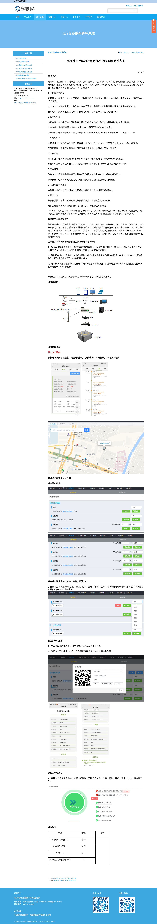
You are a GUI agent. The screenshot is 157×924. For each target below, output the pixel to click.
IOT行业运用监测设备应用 (24, 68)
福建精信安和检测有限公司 (40, 915)
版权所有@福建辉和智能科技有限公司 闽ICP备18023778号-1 (34, 921)
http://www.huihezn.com (26, 98)
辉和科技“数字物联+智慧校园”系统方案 (64, 878)
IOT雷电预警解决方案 (22, 61)
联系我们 (101, 17)
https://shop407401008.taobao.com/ (25, 103)
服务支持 (76, 18)
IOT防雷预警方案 (21, 58)
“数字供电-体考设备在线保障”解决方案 (64, 880)
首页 (17, 17)
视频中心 (52, 18)
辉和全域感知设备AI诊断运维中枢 (26, 78)
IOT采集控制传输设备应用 (24, 65)
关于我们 (88, 18)
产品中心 (27, 18)
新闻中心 (64, 18)
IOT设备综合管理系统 (137, 52)
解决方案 (39, 18)
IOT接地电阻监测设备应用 (24, 72)
